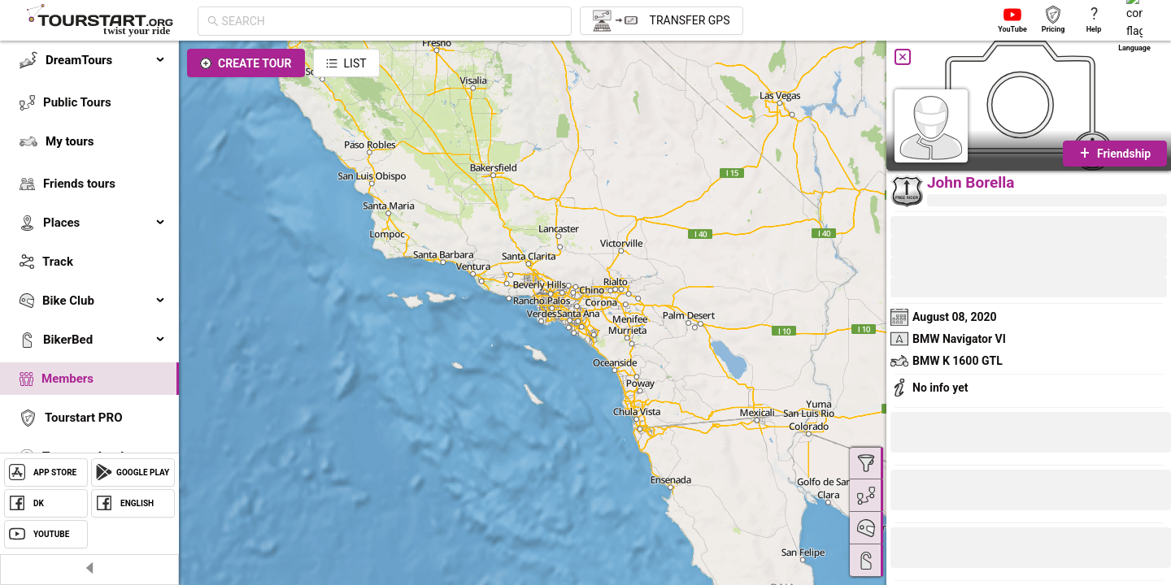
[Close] (903, 57)
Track (57, 261)
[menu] (89, 278)
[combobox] (392, 21)
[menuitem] (89, 60)
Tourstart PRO (83, 417)
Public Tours (77, 102)
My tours (70, 141)
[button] (944, 550)
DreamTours (106, 60)
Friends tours (79, 183)
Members (67, 378)
